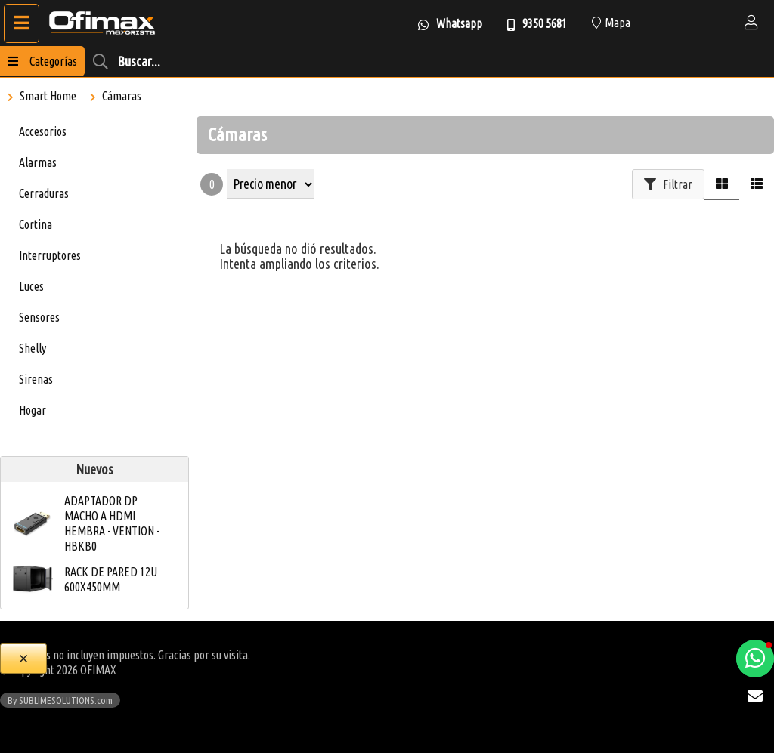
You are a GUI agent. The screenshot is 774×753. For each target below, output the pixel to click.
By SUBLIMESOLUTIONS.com (60, 700)
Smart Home (48, 96)
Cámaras (121, 96)
